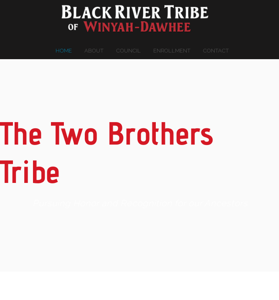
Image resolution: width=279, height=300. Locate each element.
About (94, 51)
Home (64, 51)
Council (128, 51)
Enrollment (171, 51)
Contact (216, 51)
